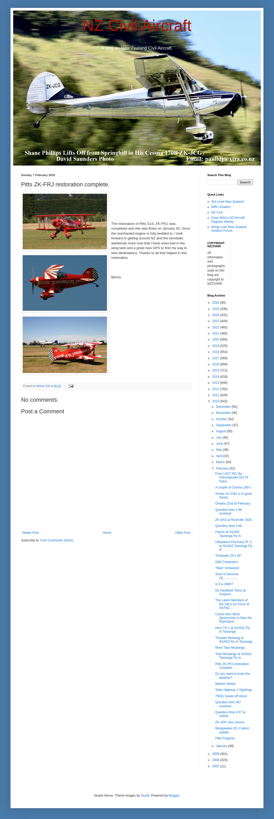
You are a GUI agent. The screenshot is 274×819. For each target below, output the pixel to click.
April (219, 456)
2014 (216, 377)
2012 (216, 389)
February (222, 468)
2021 (216, 333)
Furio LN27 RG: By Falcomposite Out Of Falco (231, 477)
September (224, 425)
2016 (216, 364)
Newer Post (30, 533)
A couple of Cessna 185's (233, 487)
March (221, 462)
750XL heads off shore (231, 696)
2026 (216, 302)
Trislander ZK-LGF (228, 556)
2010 (216, 401)
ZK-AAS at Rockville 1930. (233, 520)
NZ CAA (217, 212)
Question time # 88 (228, 526)
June (220, 443)
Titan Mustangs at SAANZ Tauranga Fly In (233, 656)
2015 (216, 370)
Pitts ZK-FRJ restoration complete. (232, 666)
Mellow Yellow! (225, 684)
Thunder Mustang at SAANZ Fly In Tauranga (233, 639)
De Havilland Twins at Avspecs (230, 592)
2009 (216, 754)
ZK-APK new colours (229, 722)
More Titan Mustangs (230, 648)
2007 (216, 766)
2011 (216, 395)
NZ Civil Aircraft (136, 25)
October (222, 419)
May (219, 450)
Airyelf (145, 795)
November (224, 413)
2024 (216, 315)
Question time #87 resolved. (228, 704)
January (222, 746)
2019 (216, 346)
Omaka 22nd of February (232, 503)
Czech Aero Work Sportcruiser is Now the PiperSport (233, 618)
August (221, 431)
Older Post (182, 533)
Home (107, 533)
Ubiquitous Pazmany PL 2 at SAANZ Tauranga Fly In (233, 545)
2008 (216, 760)
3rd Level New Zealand (227, 201)
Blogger (174, 795)
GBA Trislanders (226, 562)
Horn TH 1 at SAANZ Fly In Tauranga (232, 629)
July (219, 437)
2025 (216, 309)
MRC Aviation (220, 207)
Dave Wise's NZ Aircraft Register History (227, 219)
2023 (216, 321)
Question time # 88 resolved (228, 511)
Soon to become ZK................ (226, 576)
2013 (216, 383)
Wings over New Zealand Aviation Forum (229, 228)
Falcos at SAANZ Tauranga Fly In (228, 533)
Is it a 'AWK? (224, 584)
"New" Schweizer (227, 568)
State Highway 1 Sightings (233, 690)
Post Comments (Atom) (56, 540)
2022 (216, 327)
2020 (216, 339)
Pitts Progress (225, 738)
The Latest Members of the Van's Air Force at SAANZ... (232, 604)
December (224, 407)
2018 (216, 352)
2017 (216, 358)
